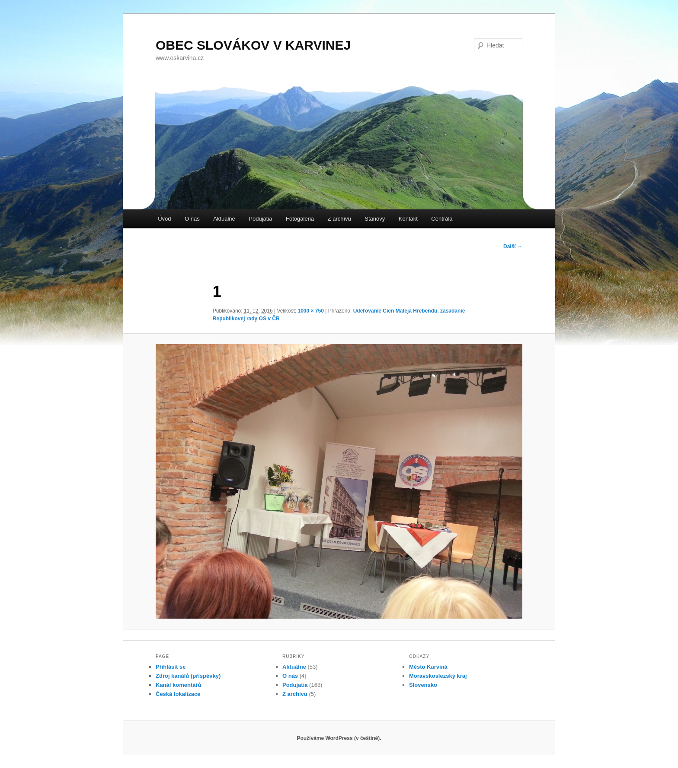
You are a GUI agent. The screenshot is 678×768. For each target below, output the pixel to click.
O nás (192, 218)
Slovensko (423, 685)
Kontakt (408, 218)
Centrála (441, 218)
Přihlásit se (170, 667)
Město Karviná (428, 667)
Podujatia (260, 218)
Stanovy (375, 218)
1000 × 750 (310, 311)
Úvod (164, 218)
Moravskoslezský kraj (438, 676)
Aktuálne (224, 218)
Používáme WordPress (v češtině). (339, 738)
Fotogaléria (300, 218)
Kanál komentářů (178, 685)
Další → (512, 246)
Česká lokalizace (178, 694)
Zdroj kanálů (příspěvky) (188, 676)
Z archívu (339, 218)
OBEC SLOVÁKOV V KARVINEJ (253, 45)
